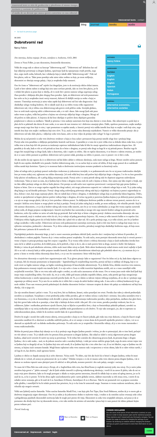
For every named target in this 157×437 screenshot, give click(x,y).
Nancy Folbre (113, 61)
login (54, 432)
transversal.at (21, 432)
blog (83, 24)
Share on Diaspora (89, 418)
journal (94, 24)
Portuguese (113, 93)
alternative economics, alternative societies (118, 106)
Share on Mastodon (68, 418)
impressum (36, 432)
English (111, 75)
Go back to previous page (27, 31)
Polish (110, 90)
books (113, 24)
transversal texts (127, 19)
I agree (149, 431)
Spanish (111, 86)
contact (141, 19)
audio (131, 24)
